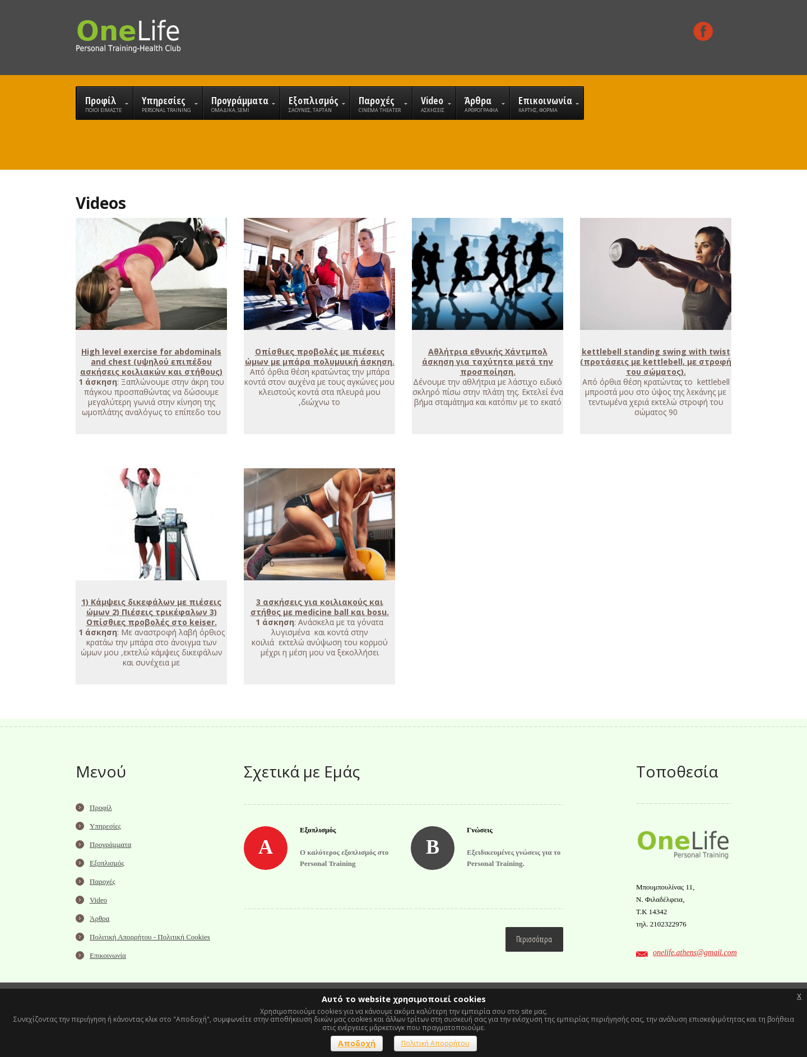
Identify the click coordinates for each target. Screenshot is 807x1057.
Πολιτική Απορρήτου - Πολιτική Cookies (150, 937)
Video (98, 900)
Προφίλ (101, 807)
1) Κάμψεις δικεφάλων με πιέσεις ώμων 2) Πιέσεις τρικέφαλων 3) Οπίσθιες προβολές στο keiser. (151, 612)
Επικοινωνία (108, 955)
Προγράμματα (110, 844)
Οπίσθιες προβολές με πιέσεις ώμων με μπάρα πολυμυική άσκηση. (320, 356)
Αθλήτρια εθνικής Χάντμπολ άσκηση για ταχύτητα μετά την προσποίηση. (487, 361)
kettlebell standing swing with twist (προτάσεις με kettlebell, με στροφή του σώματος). (655, 361)
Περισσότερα (534, 939)
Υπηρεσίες (105, 826)
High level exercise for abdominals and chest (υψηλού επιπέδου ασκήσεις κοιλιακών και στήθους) (151, 361)
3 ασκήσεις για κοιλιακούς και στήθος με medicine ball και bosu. (320, 607)
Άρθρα (99, 918)
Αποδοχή (356, 1043)
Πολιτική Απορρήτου (435, 1043)
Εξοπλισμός (107, 863)
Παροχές (102, 881)
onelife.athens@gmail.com (695, 952)
